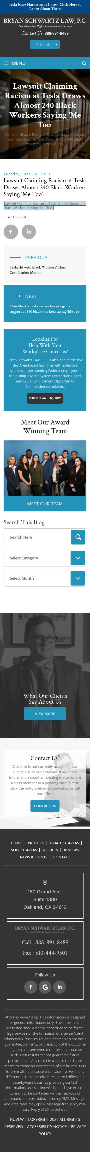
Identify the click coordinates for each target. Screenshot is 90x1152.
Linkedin (29, 232)
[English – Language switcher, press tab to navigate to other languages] (45, 44)
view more (45, 713)
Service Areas (24, 850)
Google (45, 987)
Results (50, 850)
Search (78, 537)
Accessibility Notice (47, 1126)
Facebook (30, 987)
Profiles (36, 843)
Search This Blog (24, 522)
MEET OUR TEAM (45, 504)
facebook (11, 232)
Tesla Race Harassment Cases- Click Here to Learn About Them (45, 6)
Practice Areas (64, 843)
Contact (61, 857)
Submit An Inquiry (45, 398)
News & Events (33, 857)
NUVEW (17, 1119)
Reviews (71, 850)
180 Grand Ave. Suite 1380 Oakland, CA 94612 (45, 899)
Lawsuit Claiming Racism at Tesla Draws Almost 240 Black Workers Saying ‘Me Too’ (45, 205)
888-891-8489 (57, 33)
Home (16, 843)
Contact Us (45, 806)
